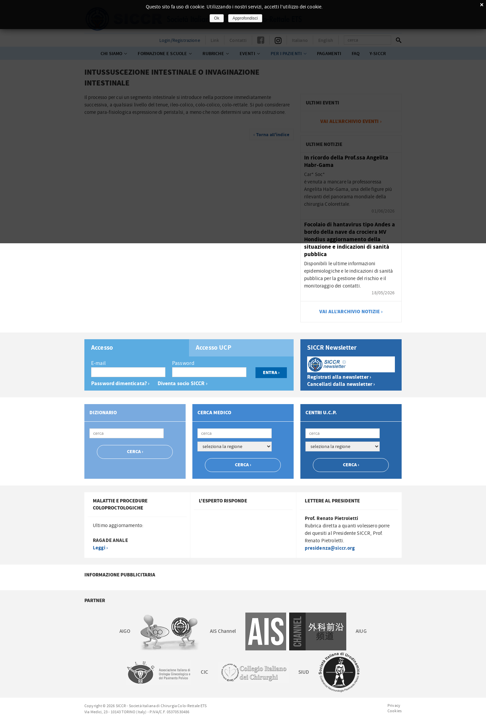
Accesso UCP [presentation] (214, 348)
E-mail (98, 363)
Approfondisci (245, 18)
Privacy (393, 705)
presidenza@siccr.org (330, 548)
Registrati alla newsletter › (339, 377)
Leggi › (100, 547)
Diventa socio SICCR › (183, 383)
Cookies (394, 711)
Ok (216, 18)
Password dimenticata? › (120, 383)
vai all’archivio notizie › (351, 311)
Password (183, 363)
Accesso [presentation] (102, 348)
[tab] (136, 347)
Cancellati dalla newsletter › (341, 384)
